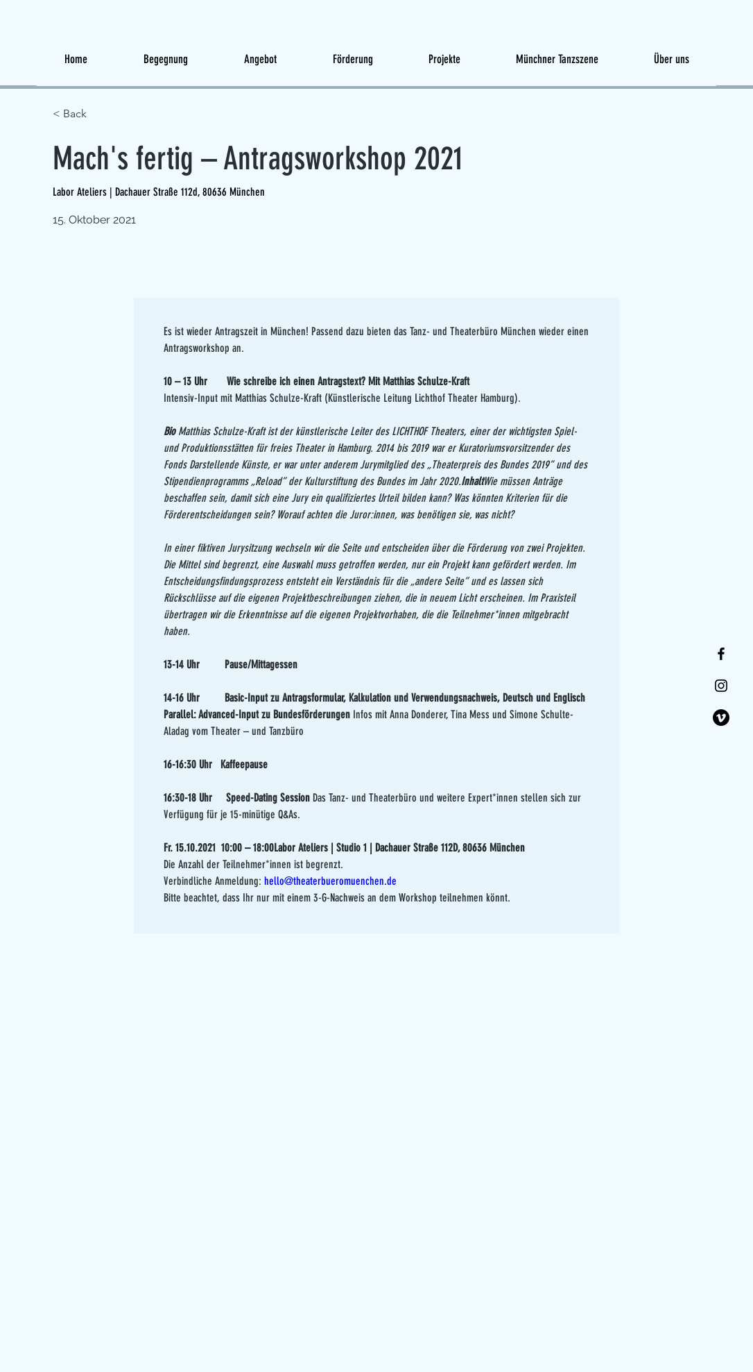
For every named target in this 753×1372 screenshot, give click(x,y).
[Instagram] (721, 685)
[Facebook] (721, 653)
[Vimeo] (721, 717)
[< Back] (102, 114)
